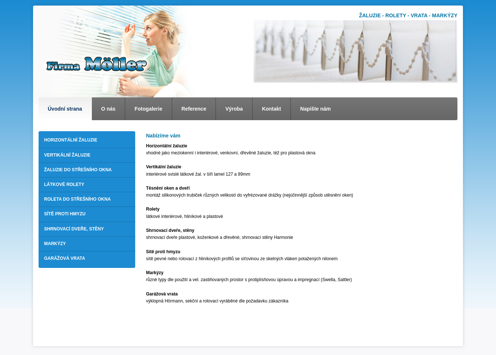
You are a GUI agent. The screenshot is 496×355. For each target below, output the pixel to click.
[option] (355, 51)
